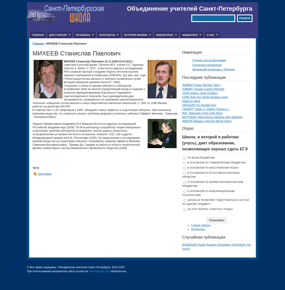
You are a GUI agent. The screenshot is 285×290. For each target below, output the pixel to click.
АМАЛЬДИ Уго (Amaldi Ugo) (199, 105)
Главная (38, 35)
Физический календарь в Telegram (213, 69)
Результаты (198, 229)
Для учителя (58, 35)
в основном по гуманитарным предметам (216, 162)
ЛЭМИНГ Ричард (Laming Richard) (203, 89)
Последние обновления (207, 65)
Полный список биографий (209, 60)
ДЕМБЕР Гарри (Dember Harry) (201, 85)
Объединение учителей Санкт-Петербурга (189, 8)
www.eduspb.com (99, 271)
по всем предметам (200, 157)
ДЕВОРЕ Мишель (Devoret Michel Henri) (207, 121)
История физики (136, 35)
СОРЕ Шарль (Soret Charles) (200, 93)
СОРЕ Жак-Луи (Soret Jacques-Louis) (205, 97)
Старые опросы (200, 225)
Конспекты (108, 35)
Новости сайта (191, 101)
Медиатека (190, 35)
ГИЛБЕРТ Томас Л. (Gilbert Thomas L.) (205, 109)
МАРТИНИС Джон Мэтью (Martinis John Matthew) (212, 117)
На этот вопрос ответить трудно (210, 209)
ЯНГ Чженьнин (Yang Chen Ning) (202, 113)
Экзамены (83, 35)
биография (45, 174)
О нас (211, 35)
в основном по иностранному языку (212, 167)
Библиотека (165, 35)
